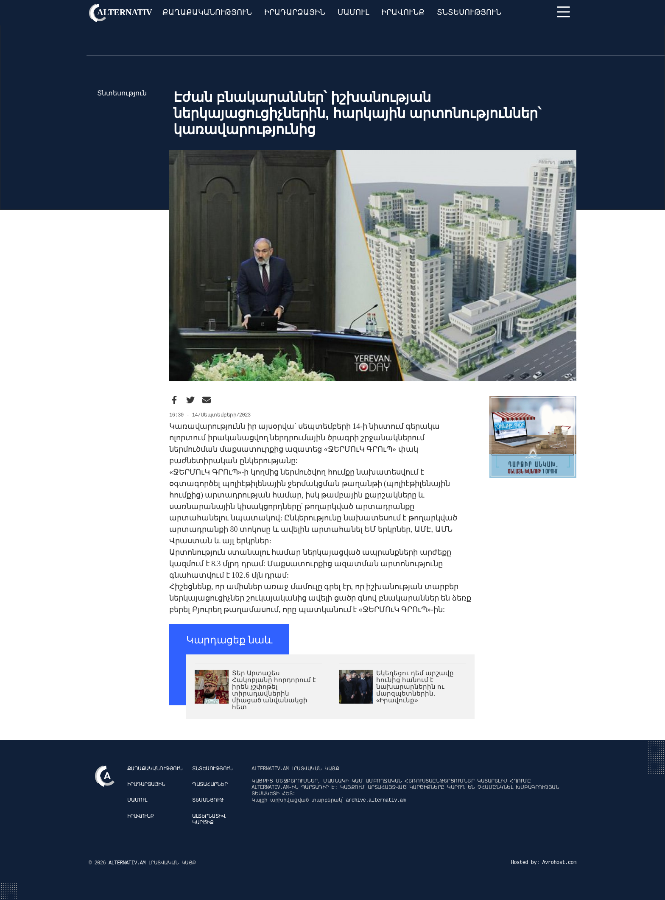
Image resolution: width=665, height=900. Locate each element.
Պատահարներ (209, 785)
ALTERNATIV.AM (128, 863)
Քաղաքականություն (207, 12)
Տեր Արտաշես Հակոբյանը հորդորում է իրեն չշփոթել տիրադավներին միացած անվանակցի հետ (274, 689)
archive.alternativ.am (375, 800)
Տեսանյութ (208, 800)
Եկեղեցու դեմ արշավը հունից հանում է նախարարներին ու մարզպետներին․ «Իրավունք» (415, 686)
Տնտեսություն (469, 12)
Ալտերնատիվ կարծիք (208, 819)
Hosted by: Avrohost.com (543, 863)
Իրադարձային (294, 12)
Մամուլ (353, 12)
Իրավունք (403, 12)
